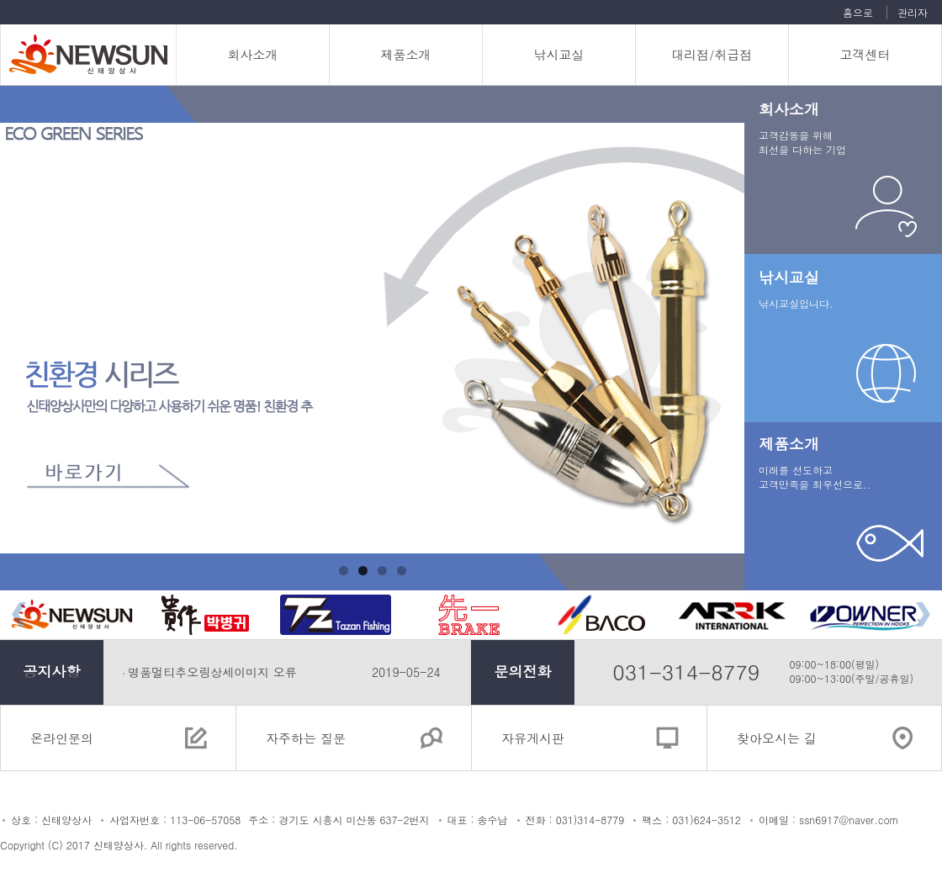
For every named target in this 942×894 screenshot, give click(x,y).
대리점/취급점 (711, 54)
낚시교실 (559, 54)
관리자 (912, 12)
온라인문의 (61, 738)
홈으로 (858, 12)
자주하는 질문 (306, 738)
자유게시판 (532, 738)
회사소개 (253, 54)
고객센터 (865, 54)
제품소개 (406, 54)
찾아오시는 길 (777, 738)
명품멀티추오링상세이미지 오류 (212, 672)
